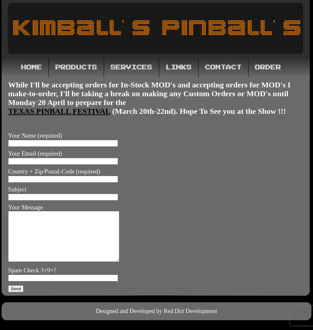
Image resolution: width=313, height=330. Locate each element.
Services (131, 67)
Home (31, 67)
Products (76, 67)
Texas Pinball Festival (59, 111)
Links (179, 67)
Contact (223, 67)
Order (268, 67)
